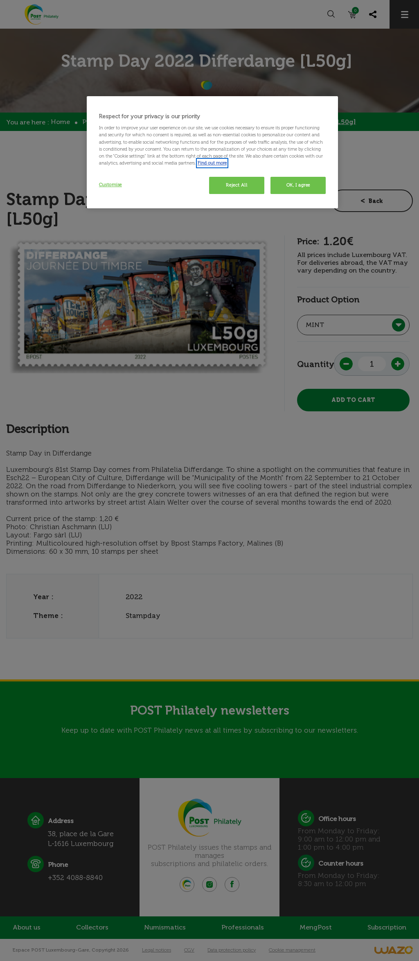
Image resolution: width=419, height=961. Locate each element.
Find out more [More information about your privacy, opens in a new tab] (212, 163)
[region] (212, 152)
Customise (110, 184)
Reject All (236, 185)
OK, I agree (298, 185)
